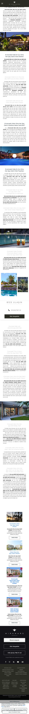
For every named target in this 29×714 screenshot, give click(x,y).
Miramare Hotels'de (15, 19)
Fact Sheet (23, 682)
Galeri (14, 680)
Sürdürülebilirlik (23, 688)
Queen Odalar (7, 674)
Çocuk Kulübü (5, 683)
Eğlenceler (6, 685)
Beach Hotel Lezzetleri (21, 672)
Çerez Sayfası (23, 685)
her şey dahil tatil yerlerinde (10, 15)
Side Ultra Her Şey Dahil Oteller (14, 552)
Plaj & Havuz (6, 686)
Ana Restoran (21, 671)
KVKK (23, 683)
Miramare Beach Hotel (8, 669)
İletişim (23, 691)
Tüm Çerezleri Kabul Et (8, 709)
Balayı (7, 675)
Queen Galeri (14, 683)
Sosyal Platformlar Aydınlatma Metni (14, 657)
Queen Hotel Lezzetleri (21, 674)
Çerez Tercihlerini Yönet (14, 712)
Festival (14, 685)
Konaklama (8, 667)
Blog (23, 686)
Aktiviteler (6, 680)
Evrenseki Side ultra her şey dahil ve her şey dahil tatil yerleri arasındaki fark (14, 491)
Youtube (14, 686)
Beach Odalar (7, 672)
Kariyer (23, 689)
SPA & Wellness (6, 682)
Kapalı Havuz (6, 688)
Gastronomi (21, 667)
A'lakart (21, 669)
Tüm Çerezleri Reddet (21, 709)
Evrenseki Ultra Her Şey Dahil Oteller (14, 525)
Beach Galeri (15, 682)
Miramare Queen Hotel (8, 671)
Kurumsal (23, 680)
